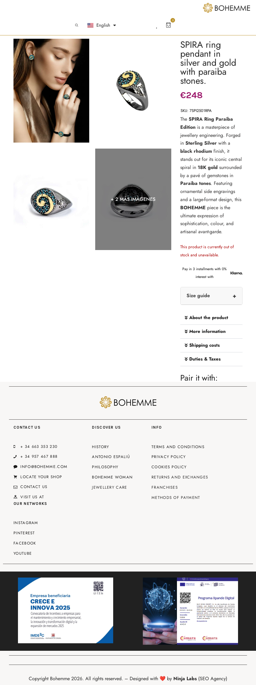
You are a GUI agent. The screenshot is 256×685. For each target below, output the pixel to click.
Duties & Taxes (205, 359)
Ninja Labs (185, 678)
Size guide (198, 295)
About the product (208, 317)
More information (207, 331)
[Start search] (76, 25)
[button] (211, 318)
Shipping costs (204, 345)
